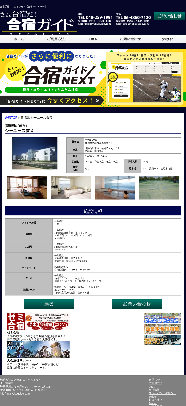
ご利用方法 (155, 383)
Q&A (152, 386)
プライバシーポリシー (162, 393)
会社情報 (154, 389)
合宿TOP (11, 117)
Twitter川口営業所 (155, 398)
